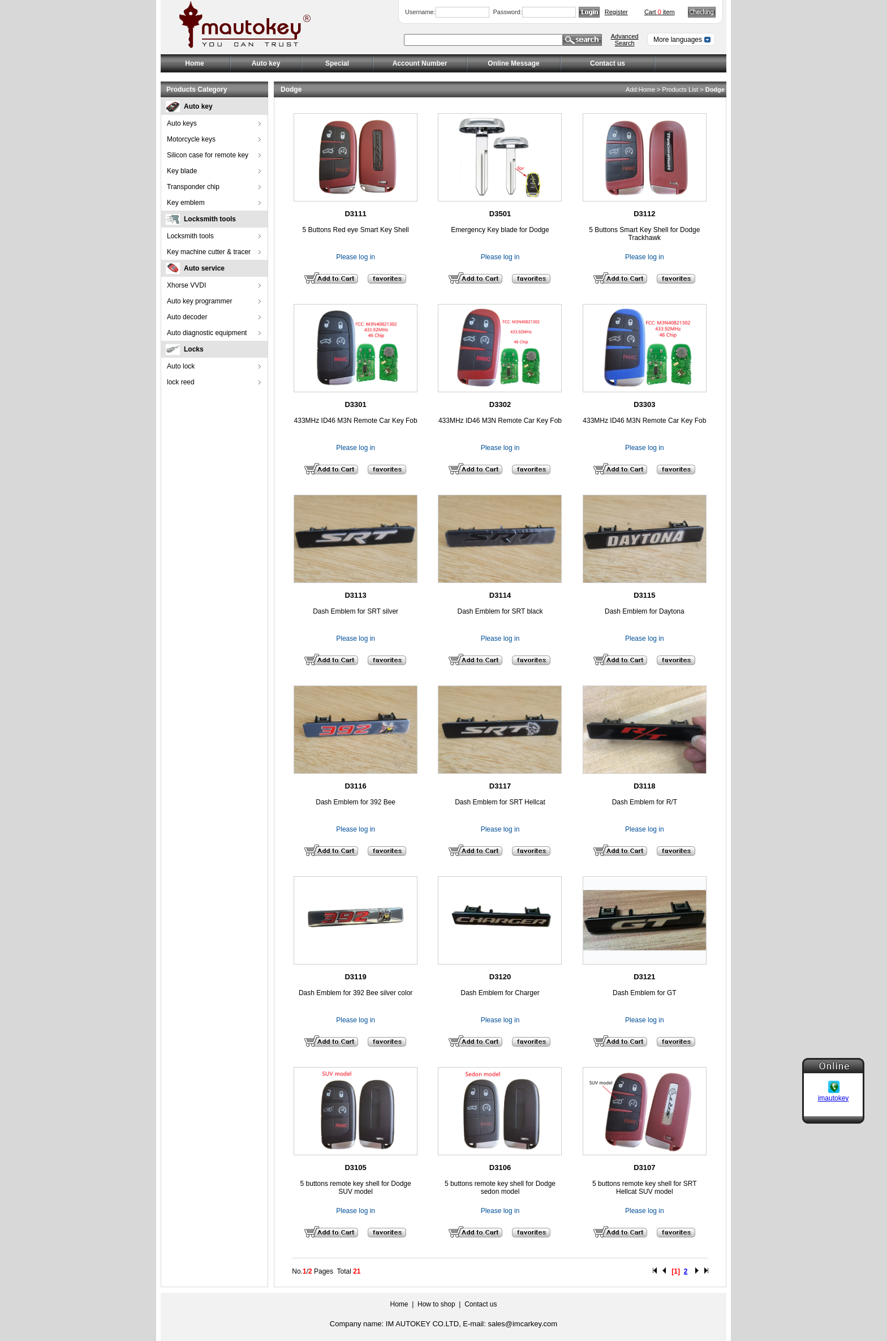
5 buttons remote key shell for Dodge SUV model (355, 1188)
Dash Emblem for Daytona (644, 611)
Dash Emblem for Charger (499, 993)
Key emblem (186, 203)
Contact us (607, 63)
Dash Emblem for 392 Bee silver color (355, 993)
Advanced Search (625, 39)
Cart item (659, 11)
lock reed (181, 382)
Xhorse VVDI (186, 285)
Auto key (198, 106)
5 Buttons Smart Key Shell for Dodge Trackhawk (644, 234)
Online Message (513, 63)
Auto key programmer (199, 301)
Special (337, 63)
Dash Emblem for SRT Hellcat (500, 802)
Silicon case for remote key (207, 155)
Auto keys (182, 123)
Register (616, 11)
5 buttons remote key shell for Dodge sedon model (500, 1188)
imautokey (833, 1083)
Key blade (182, 171)
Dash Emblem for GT (645, 993)
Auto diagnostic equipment (207, 333)
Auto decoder (187, 317)
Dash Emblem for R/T (644, 802)
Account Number (420, 63)
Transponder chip (193, 187)
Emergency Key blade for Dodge (500, 230)
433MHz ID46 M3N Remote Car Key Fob (355, 421)
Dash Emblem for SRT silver (355, 611)
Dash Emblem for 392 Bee (355, 802)
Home (194, 63)
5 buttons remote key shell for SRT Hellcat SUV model (644, 1188)
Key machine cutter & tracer (209, 252)
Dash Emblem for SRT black (500, 611)
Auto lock (181, 366)
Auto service (204, 268)
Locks (194, 349)
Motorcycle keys (191, 139)
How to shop (436, 1304)
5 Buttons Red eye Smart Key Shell (356, 230)
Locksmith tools (210, 219)
